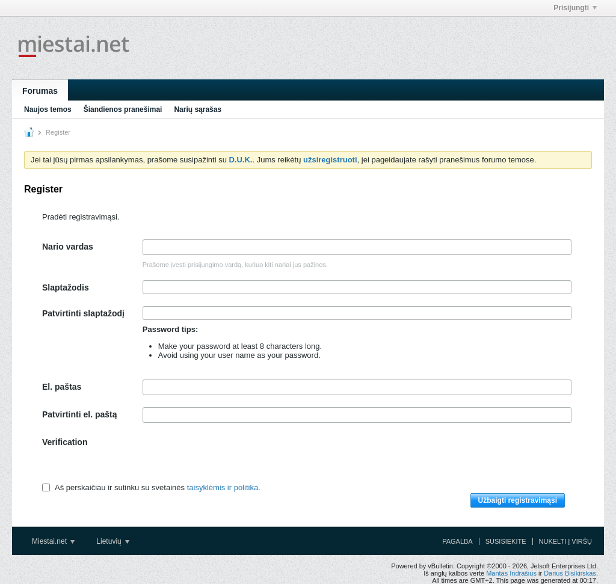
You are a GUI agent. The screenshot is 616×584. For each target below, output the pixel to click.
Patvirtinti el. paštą (79, 414)
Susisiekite (505, 541)
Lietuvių (112, 541)
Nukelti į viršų (565, 541)
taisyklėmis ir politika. (223, 487)
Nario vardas (67, 246)
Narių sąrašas (197, 109)
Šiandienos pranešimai (123, 109)
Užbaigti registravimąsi (517, 500)
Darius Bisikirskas (570, 573)
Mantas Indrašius (511, 573)
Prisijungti (575, 8)
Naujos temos (48, 109)
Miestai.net (53, 541)
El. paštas (61, 387)
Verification (64, 442)
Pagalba (457, 541)
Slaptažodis (65, 287)
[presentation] (234, 458)
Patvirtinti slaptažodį (83, 313)
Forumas (40, 91)
